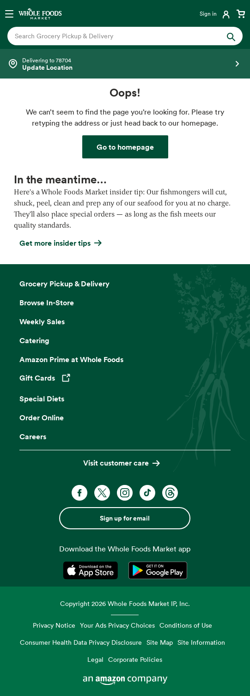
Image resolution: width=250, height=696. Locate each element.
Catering (34, 340)
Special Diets (41, 398)
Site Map (159, 642)
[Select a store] (125, 64)
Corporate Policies (135, 659)
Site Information (201, 642)
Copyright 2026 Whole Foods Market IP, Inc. (125, 603)
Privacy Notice (54, 625)
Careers (32, 436)
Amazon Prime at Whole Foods (71, 359)
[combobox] (114, 36)
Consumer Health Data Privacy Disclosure (81, 642)
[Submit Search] (231, 36)
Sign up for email (125, 518)
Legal (95, 659)
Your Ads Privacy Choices (117, 625)
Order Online (41, 417)
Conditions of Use (185, 625)
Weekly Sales (42, 321)
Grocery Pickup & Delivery (64, 283)
